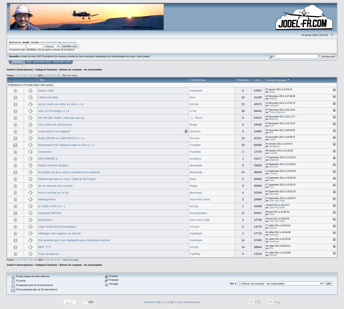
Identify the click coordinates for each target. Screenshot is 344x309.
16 (58, 75)
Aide (29, 62)
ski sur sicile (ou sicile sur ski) (56, 104)
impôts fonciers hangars (53, 165)
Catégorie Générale (46, 69)
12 (44, 75)
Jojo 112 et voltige (49, 111)
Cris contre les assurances (55, 124)
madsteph (196, 90)
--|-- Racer (196, 117)
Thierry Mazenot (277, 112)
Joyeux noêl (45, 90)
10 (36, 75)
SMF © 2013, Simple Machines (185, 302)
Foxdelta (195, 145)
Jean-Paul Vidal (200, 199)
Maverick (273, 119)
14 (51, 75)
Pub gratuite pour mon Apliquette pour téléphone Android (74, 240)
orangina (195, 158)
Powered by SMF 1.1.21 (156, 302)
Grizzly (194, 104)
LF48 (193, 111)
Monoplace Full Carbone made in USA (62, 145)
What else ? (45, 219)
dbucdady (196, 165)
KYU (271, 187)
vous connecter (48, 42)
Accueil (18, 62)
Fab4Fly (273, 98)
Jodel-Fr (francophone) (20, 69)
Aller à (233, 283)
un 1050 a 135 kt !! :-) (51, 206)
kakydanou (274, 146)
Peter (193, 179)
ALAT (271, 126)
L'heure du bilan (48, 97)
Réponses (243, 79)
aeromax (273, 166)
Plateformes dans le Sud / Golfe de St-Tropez (67, 179)
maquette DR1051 (49, 213)
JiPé (271, 132)
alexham (195, 131)
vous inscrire (69, 42)
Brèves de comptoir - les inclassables (81, 69)
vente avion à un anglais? (54, 131)
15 (55, 75)
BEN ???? (44, 247)
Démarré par (198, 79)
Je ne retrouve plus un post (55, 185)
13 (48, 75)
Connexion (45, 151)
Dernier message (278, 80)
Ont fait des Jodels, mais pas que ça (61, 117)
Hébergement (47, 199)
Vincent (194, 138)
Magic (272, 92)
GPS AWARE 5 (47, 158)
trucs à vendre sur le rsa (53, 192)
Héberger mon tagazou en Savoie (59, 233)
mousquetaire (198, 213)
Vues (258, 79)
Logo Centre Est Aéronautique (57, 226)
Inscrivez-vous (62, 62)
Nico (192, 97)
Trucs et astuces (48, 253)
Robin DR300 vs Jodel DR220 (57, 138)
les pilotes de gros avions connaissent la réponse (69, 172)
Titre (42, 79)
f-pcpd (272, 139)
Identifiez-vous (42, 62)
